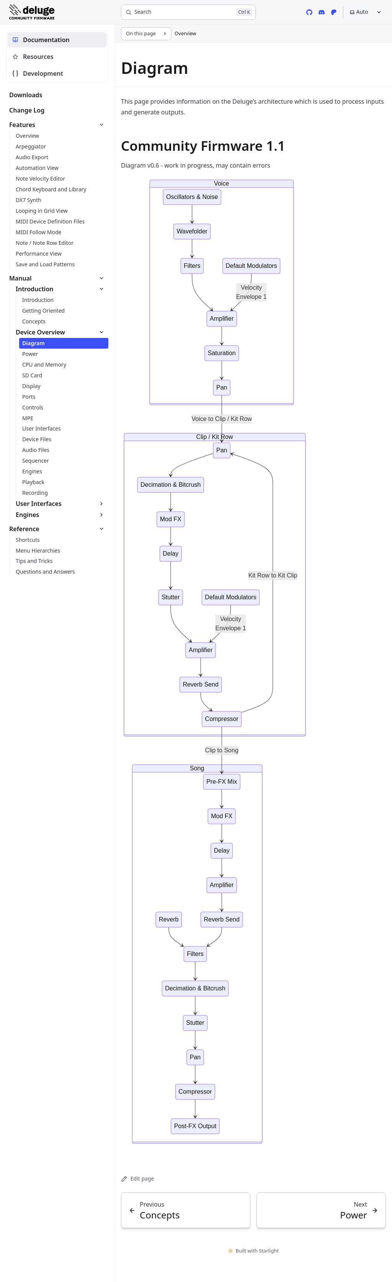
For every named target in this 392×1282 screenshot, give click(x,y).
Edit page (137, 1178)
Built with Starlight (253, 1250)
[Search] (188, 12)
